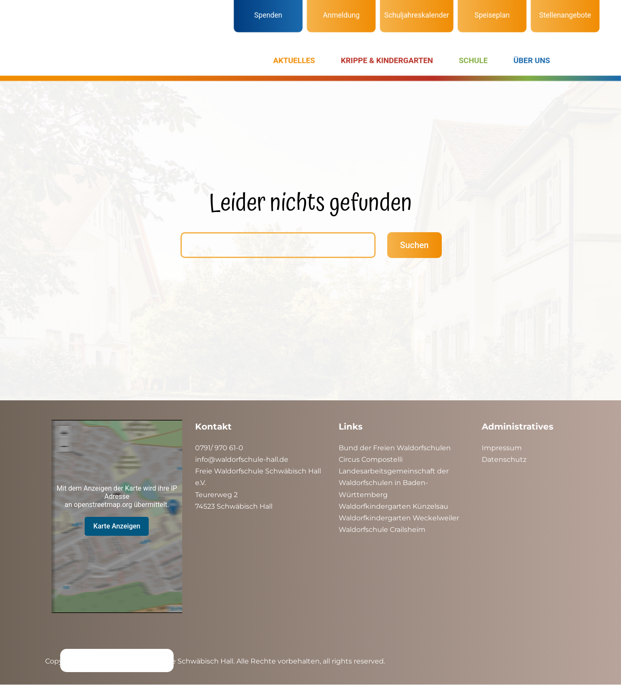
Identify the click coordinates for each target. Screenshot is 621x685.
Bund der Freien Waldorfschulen (395, 448)
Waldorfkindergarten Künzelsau (393, 506)
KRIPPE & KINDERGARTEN (387, 60)
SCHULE (473, 60)
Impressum (502, 448)
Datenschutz (504, 459)
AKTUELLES (294, 60)
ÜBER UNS (532, 60)
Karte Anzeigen (116, 526)
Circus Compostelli (371, 459)
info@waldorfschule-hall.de (241, 459)
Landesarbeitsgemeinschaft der (394, 471)
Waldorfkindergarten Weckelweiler (399, 518)
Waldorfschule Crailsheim (382, 529)
